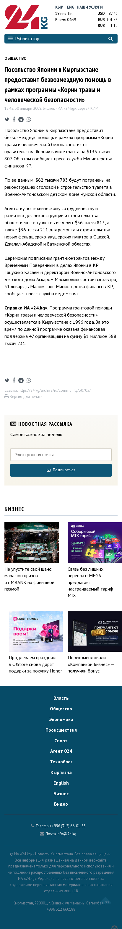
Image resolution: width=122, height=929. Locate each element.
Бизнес (61, 793)
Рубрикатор (23, 38)
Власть (61, 698)
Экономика (61, 719)
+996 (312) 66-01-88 (69, 825)
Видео (61, 804)
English (61, 783)
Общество (61, 709)
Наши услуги (90, 7)
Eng (70, 7)
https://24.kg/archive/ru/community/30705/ (55, 390)
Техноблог (61, 762)
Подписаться (61, 469)
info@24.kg (66, 833)
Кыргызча (61, 772)
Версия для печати (23, 396)
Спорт (61, 740)
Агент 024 (61, 751)
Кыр (59, 7)
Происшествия (61, 730)
